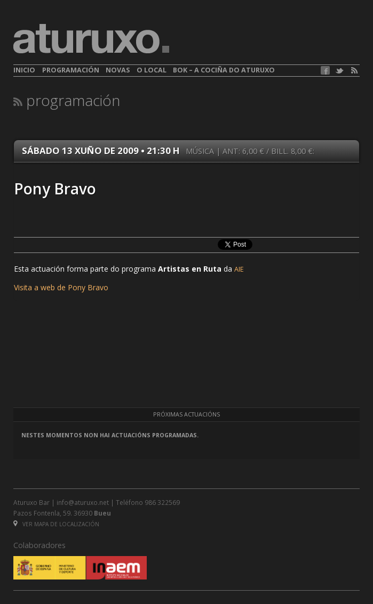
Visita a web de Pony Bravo (61, 287)
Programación (70, 70)
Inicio (24, 70)
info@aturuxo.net (83, 502)
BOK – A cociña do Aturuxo (224, 70)
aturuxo (91, 39)
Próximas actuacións (186, 414)
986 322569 (162, 502)
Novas (118, 70)
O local (151, 70)
